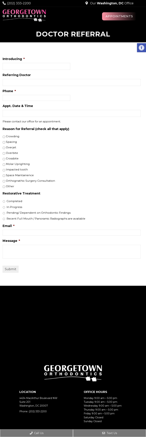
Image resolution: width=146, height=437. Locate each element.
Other (10, 186)
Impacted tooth (17, 169)
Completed (14, 201)
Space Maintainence (20, 175)
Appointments (119, 16)
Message (11, 241)
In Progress (14, 207)
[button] (141, 47)
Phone (9, 91)
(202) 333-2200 (19, 3)
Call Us (36, 433)
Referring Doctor (17, 75)
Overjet (11, 147)
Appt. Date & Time (18, 106)
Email (9, 226)
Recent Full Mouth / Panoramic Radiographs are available (46, 218)
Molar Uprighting (18, 164)
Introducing (14, 59)
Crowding (12, 136)
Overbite (12, 153)
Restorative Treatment (21, 193)
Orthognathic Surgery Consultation (30, 180)
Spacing (11, 141)
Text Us (109, 433)
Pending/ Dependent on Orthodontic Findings (39, 212)
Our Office (111, 3)
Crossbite (12, 158)
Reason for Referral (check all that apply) (36, 129)
